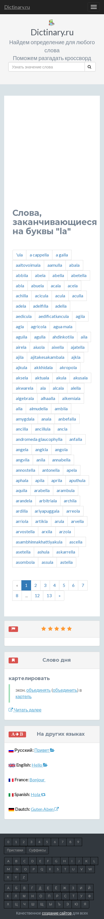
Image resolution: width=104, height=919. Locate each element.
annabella (61, 459)
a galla (62, 254)
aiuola (39, 347)
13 (49, 595)
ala (43, 388)
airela (21, 347)
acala (56, 285)
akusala (80, 377)
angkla (41, 449)
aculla (77, 295)
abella (58, 275)
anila (40, 459)
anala (46, 418)
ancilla (22, 428)
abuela (37, 285)
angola (61, 449)
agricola (38, 326)
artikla (41, 521)
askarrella (65, 551)
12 (37, 595)
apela (72, 470)
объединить (65, 690)
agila (80, 316)
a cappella (39, 254)
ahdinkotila (63, 336)
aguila (21, 336)
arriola (22, 521)
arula (59, 521)
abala (74, 265)
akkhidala (43, 367)
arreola (73, 510)
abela (40, 275)
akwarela (24, 388)
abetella (79, 275)
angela (22, 449)
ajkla (75, 357)
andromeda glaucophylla (39, 439)
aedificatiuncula (54, 316)
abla (20, 285)
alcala (58, 388)
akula (61, 377)
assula (47, 562)
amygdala (25, 418)
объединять (38, 690)
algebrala (25, 398)
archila (70, 500)
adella (61, 305)
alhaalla (48, 398)
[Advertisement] (52, 156)
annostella (25, 470)
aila (84, 336)
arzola (65, 531)
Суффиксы (37, 850)
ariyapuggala (47, 510)
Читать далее (25, 709)
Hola (38, 794)
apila (39, 480)
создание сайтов (57, 913)
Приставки (15, 850)
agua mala (62, 326)
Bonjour (37, 779)
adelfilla (40, 305)
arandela (24, 500)
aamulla (54, 265)
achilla (22, 295)
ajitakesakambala (47, 357)
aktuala (42, 377)
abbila (22, 275)
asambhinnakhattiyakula (39, 541)
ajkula (21, 367)
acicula (41, 295)
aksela (22, 377)
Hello (40, 764)
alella (76, 388)
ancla (62, 428)
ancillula (42, 428)
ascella (75, 541)
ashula (43, 551)
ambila (61, 408)
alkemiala (71, 398)
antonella (51, 470)
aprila (56, 480)
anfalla (75, 439)
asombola (25, 562)
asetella (23, 551)
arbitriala (48, 500)
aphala (22, 480)
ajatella (78, 347)
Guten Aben (45, 809)
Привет (44, 750)
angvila (22, 459)
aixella (58, 347)
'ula (19, 254)
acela (73, 285)
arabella (42, 490)
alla (19, 408)
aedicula (24, 316)
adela (21, 305)
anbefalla (67, 418)
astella (66, 562)
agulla (39, 336)
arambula (66, 490)
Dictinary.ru (17, 7)
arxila (47, 531)
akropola (68, 367)
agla (20, 326)
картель (24, 696)
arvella (77, 521)
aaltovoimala (28, 265)
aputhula (77, 480)
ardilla (22, 510)
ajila (20, 357)
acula (60, 295)
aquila (21, 490)
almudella (38, 408)
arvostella (25, 531)
